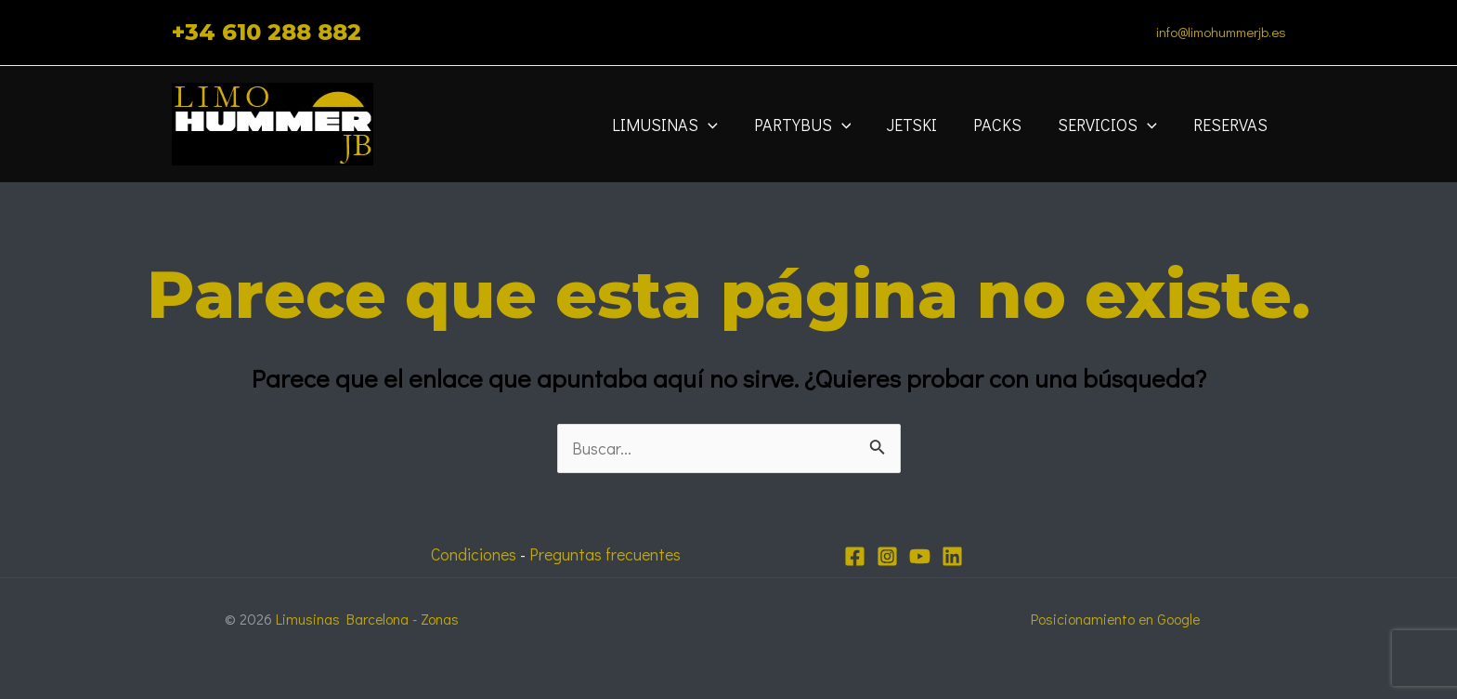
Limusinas (680, 124)
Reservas (1232, 124)
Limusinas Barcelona (343, 618)
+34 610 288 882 (266, 32)
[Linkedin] (952, 556)
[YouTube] (919, 556)
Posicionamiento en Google (1116, 618)
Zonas (442, 618)
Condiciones (471, 554)
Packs (1005, 124)
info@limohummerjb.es (1221, 31)
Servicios (1112, 124)
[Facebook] (854, 556)
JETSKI (922, 124)
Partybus (815, 124)
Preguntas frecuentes (607, 554)
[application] (723, 124)
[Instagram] (887, 556)
